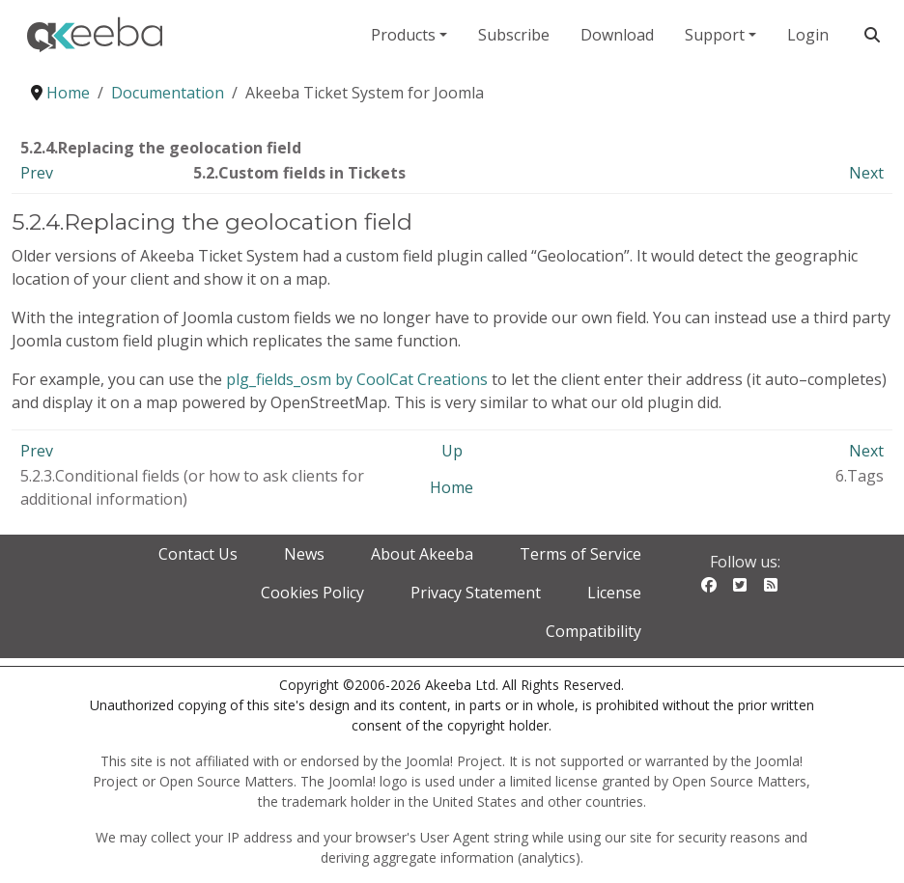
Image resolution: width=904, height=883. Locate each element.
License (614, 592)
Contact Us (198, 554)
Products (403, 34)
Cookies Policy (312, 592)
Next (866, 172)
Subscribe (514, 34)
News (304, 554)
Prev (36, 172)
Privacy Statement (475, 592)
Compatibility (593, 631)
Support (715, 34)
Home (451, 487)
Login (808, 34)
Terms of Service (580, 554)
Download (617, 34)
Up (452, 450)
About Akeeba (422, 554)
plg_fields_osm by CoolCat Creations (357, 379)
